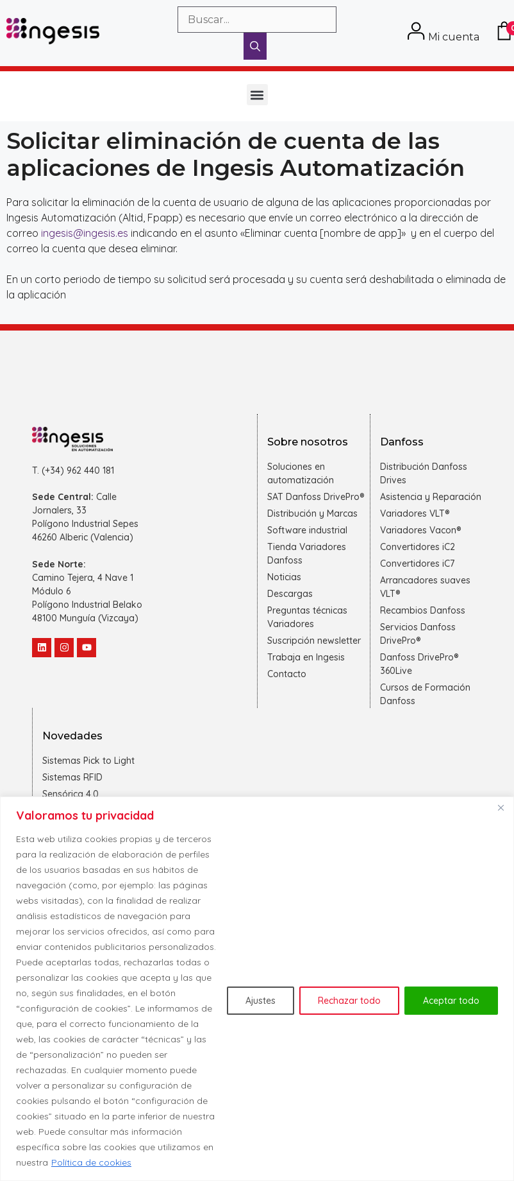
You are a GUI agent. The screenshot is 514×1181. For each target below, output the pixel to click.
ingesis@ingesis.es (84, 233)
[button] (257, 94)
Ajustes (260, 1000)
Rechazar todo (349, 1000)
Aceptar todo (451, 1000)
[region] (257, 989)
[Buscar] (255, 46)
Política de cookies (91, 1162)
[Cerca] (500, 807)
